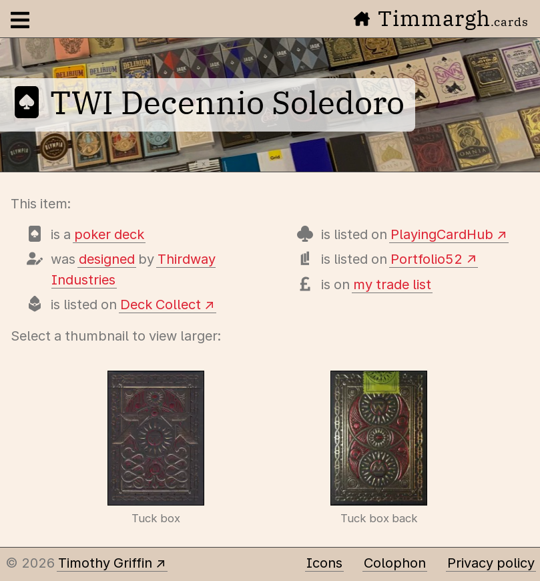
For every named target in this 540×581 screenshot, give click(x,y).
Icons (324, 563)
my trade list (392, 284)
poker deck (109, 234)
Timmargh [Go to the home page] (441, 18)
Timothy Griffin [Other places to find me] (105, 563)
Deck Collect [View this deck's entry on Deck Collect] (160, 305)
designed (107, 259)
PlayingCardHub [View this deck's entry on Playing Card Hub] (441, 234)
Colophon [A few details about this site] (395, 563)
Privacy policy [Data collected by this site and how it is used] (491, 563)
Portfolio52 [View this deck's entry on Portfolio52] (426, 259)
